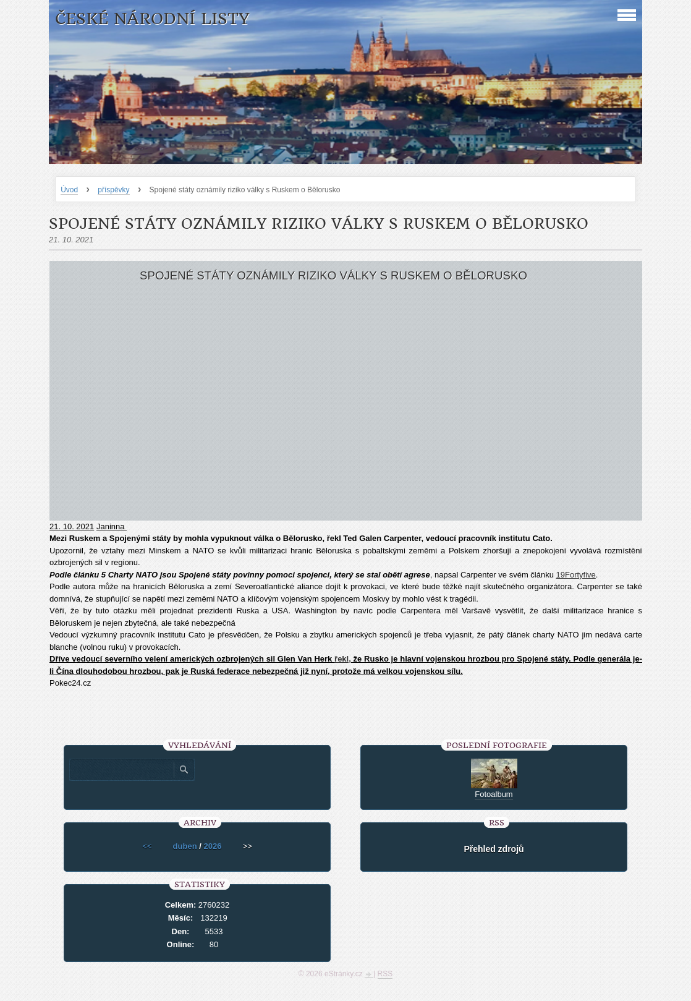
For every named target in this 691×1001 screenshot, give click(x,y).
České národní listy (152, 18)
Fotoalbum (493, 794)
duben (185, 846)
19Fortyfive (576, 574)
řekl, (342, 658)
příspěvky (113, 189)
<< (146, 846)
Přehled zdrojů (494, 849)
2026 (212, 846)
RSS (385, 973)
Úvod (69, 189)
